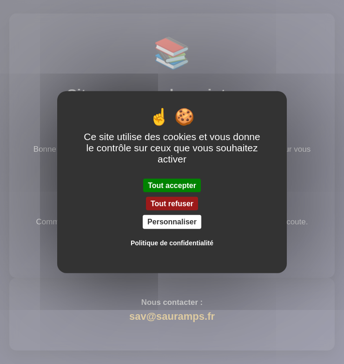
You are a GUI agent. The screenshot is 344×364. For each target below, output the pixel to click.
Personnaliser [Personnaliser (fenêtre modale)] (172, 222)
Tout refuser (172, 204)
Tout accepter (172, 185)
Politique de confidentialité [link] (172, 242)
